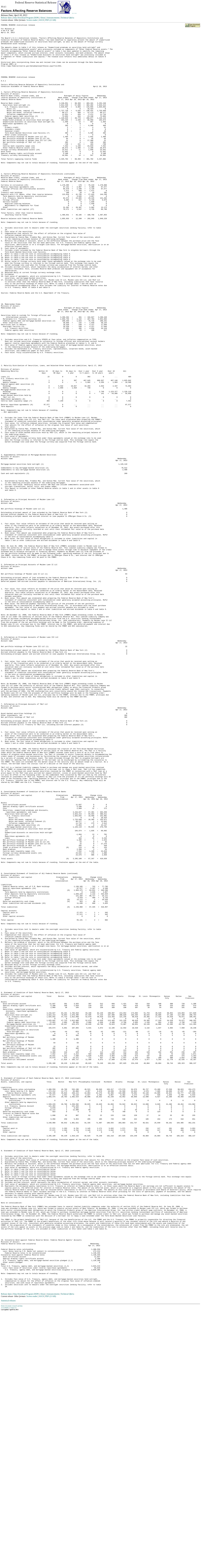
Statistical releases (8, 1554)
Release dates (6, 18)
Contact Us (13, 1561)
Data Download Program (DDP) (26, 18)
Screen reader (32, 20)
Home (3, 1559)
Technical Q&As (67, 18)
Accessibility (5, 1561)
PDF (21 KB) (50, 20)
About (42, 18)
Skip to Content (74, 13)
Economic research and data (14, 1559)
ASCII (41, 20)
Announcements (52, 18)
